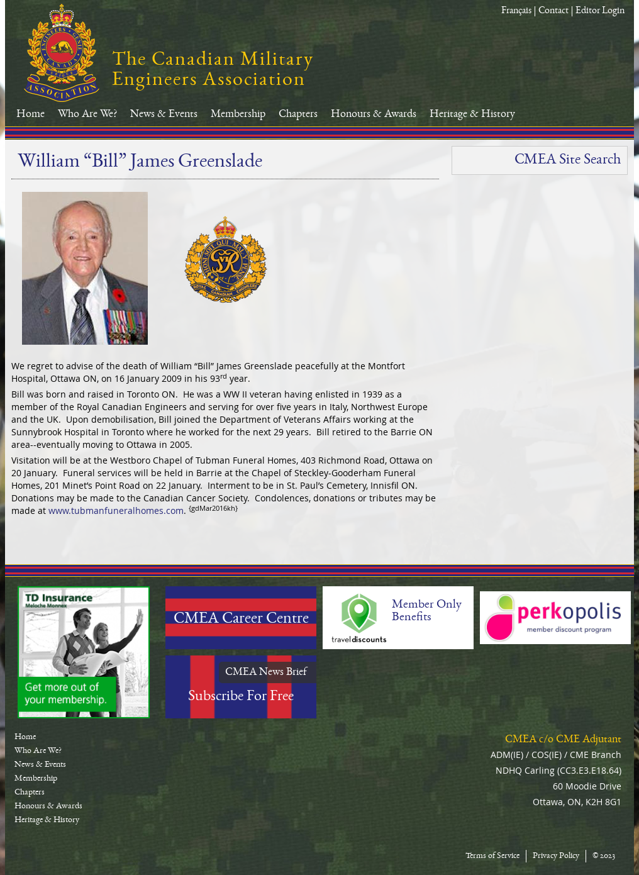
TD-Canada (83, 652)
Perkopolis (555, 617)
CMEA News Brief (266, 672)
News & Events (163, 114)
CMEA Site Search (567, 160)
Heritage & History (472, 114)
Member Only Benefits (427, 611)
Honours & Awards (373, 114)
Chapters (298, 114)
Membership (238, 114)
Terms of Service (492, 856)
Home (30, 114)
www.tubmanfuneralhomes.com (116, 510)
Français (516, 11)
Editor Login (600, 11)
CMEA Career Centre (241, 619)
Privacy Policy (556, 856)
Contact (553, 11)
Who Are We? (87, 114)
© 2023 (603, 856)
